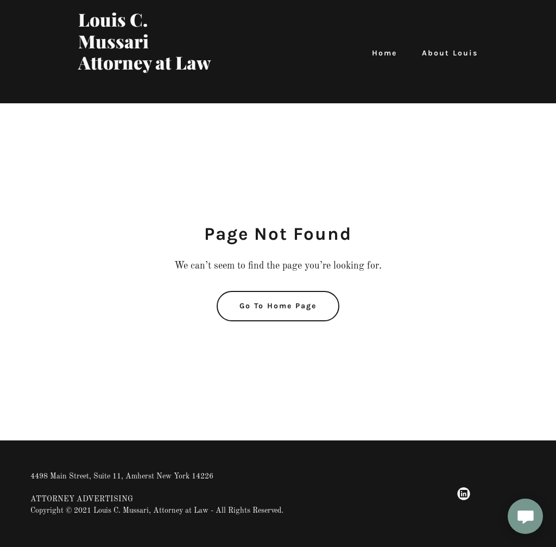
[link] (148, 89)
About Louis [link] (450, 53)
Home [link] (384, 53)
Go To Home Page (278, 305)
